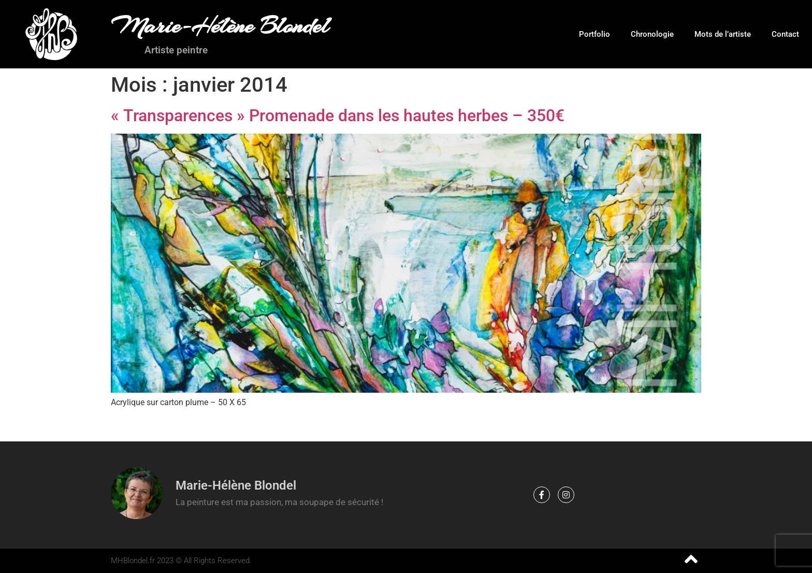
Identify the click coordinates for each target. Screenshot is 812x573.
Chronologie (652, 34)
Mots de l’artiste (722, 34)
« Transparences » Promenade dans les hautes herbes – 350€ (337, 115)
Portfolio (594, 34)
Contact (785, 34)
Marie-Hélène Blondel (219, 25)
